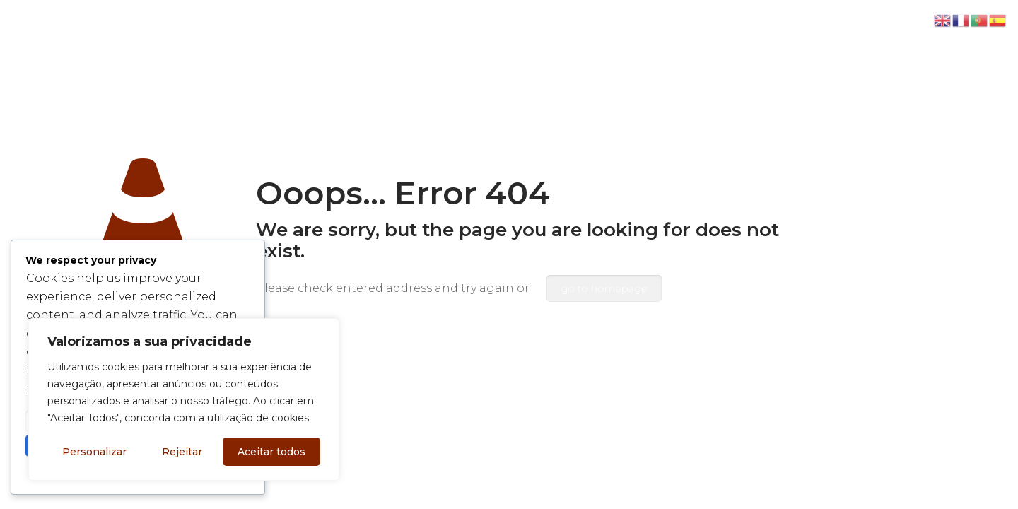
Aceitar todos (271, 451)
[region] (183, 399)
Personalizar (94, 451)
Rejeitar (182, 451)
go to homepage (604, 288)
